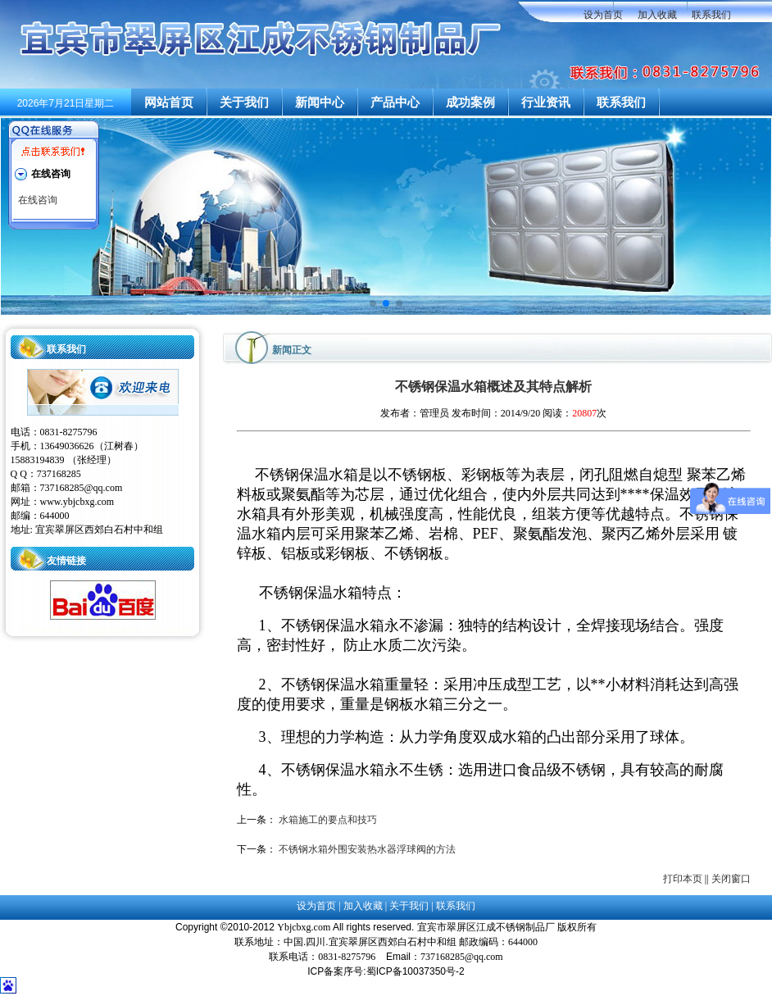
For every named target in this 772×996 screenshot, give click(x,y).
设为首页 (603, 14)
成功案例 (470, 102)
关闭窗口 (731, 879)
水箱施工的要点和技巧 (328, 819)
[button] (373, 303)
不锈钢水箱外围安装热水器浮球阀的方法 (367, 849)
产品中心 (395, 102)
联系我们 (711, 14)
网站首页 (168, 102)
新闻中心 (319, 102)
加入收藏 (657, 14)
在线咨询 (37, 200)
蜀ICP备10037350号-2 (415, 971)
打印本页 (682, 879)
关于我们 (244, 102)
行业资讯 (545, 102)
